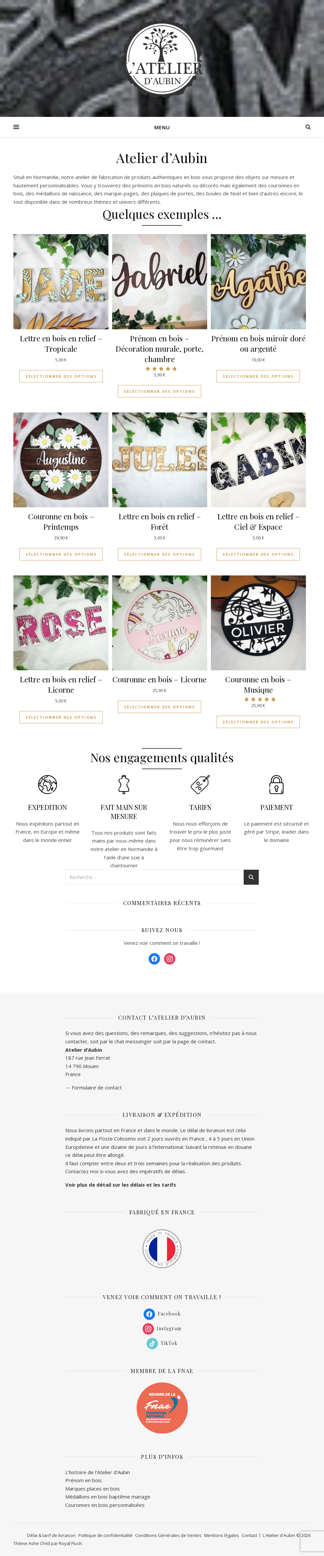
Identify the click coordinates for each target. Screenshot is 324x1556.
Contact (249, 1535)
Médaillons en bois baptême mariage (107, 1496)
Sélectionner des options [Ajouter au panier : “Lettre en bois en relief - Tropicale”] (61, 376)
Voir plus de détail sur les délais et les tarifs (120, 1184)
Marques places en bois (92, 1488)
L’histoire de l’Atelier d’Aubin (97, 1472)
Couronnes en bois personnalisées (105, 1505)
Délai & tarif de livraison (51, 1535)
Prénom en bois (83, 1480)
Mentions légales (221, 1535)
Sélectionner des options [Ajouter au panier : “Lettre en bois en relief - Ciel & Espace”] (258, 554)
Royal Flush (70, 1543)
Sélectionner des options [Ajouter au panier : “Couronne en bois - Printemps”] (61, 554)
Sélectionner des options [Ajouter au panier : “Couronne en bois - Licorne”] (159, 706)
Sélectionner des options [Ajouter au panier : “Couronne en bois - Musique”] (258, 721)
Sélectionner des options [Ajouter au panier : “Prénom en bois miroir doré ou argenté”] (258, 376)
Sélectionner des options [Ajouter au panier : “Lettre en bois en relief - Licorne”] (61, 717)
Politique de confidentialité (105, 1535)
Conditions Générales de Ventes (168, 1535)
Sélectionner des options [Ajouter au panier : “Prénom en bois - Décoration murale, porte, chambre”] (159, 391)
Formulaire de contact (97, 1087)
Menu (162, 127)
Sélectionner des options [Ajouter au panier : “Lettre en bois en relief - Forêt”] (159, 554)
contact (206, 1041)
